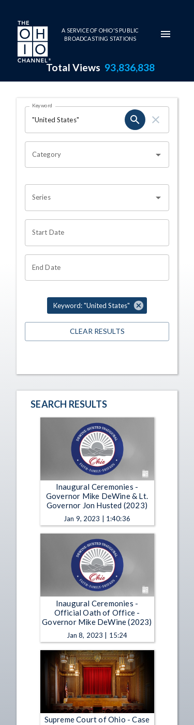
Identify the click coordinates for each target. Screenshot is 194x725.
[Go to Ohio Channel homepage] (33, 43)
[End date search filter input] (93, 267)
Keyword (42, 105)
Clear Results (97, 332)
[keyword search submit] (135, 119)
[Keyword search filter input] (75, 119)
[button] (97, 305)
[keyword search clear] (155, 119)
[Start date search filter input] (93, 232)
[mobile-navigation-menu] (165, 34)
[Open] (158, 155)
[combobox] (89, 155)
